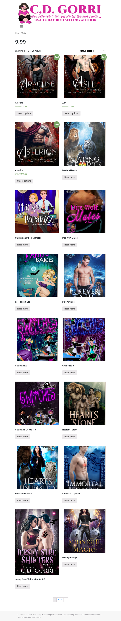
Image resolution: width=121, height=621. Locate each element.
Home (18, 33)
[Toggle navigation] (21, 26)
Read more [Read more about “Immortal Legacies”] (70, 500)
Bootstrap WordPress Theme (29, 617)
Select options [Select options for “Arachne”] (24, 113)
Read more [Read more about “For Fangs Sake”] (22, 308)
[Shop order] (92, 50)
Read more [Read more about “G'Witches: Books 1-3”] (22, 436)
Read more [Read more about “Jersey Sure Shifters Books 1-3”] (22, 586)
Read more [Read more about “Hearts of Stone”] (70, 436)
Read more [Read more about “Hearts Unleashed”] (22, 500)
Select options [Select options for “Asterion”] (24, 181)
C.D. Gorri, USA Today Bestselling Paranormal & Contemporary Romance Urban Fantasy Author (62, 615)
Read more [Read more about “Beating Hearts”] (70, 177)
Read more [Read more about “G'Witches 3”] (70, 372)
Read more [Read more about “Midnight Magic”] (70, 564)
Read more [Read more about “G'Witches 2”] (22, 372)
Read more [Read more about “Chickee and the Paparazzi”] (22, 244)
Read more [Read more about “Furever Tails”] (70, 308)
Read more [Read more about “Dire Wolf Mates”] (70, 244)
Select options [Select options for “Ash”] (71, 113)
